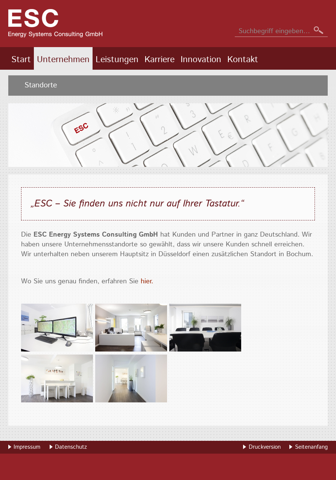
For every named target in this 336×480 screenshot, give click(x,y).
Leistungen (117, 60)
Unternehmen (63, 60)
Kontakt (242, 60)
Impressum (27, 447)
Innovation (201, 60)
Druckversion (265, 447)
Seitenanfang (311, 447)
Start (21, 60)
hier (146, 281)
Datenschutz (71, 447)
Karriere (159, 60)
